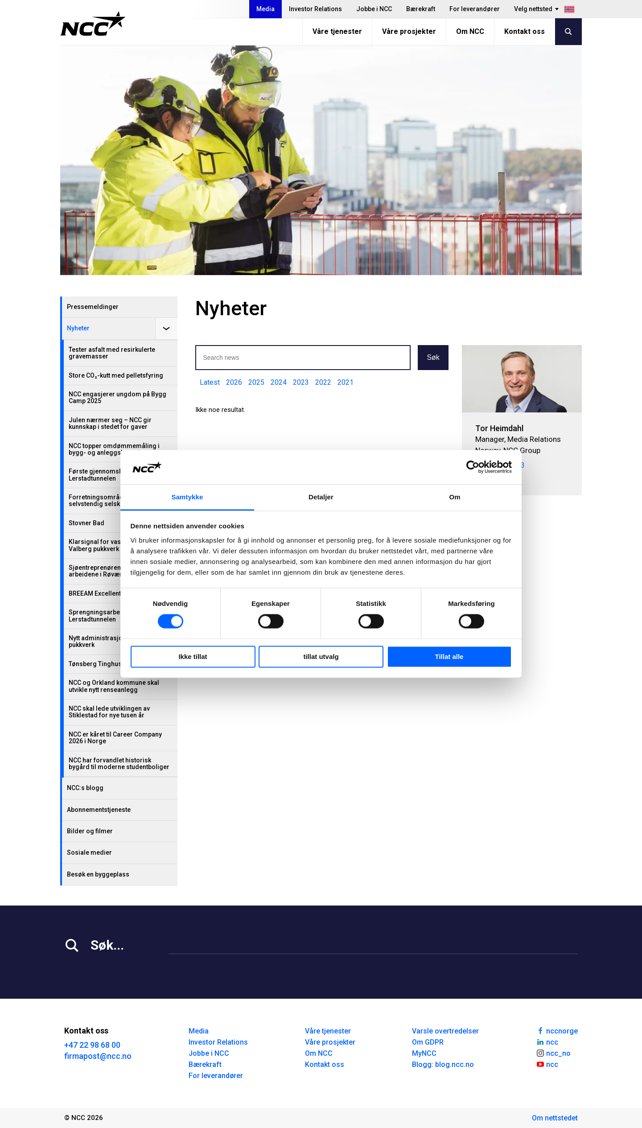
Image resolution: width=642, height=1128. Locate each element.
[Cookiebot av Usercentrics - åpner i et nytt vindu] (473, 467)
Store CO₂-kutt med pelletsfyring (116, 375)
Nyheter (78, 328)
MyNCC (424, 1053)
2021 (345, 382)
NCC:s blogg (85, 787)
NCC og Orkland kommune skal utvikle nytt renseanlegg (114, 686)
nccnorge (557, 1030)
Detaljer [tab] (321, 497)
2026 (234, 382)
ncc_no (553, 1053)
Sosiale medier (89, 852)
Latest (210, 382)
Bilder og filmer (90, 831)
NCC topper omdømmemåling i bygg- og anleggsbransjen (114, 449)
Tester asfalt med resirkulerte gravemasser (112, 353)
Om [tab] (454, 497)
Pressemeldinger (93, 306)
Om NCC (470, 31)
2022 (323, 382)
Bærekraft (420, 8)
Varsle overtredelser (445, 1031)
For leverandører (474, 8)
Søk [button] (433, 357)
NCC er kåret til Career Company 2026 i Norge (115, 738)
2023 (301, 382)
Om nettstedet (555, 1118)
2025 (256, 382)
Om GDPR (428, 1042)
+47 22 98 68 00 (92, 1045)
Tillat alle (449, 656)
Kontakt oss (524, 31)
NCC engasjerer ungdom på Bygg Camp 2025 (117, 397)
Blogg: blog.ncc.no (443, 1064)
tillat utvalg (320, 656)
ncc (547, 1041)
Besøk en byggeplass (98, 874)
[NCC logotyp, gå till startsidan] (93, 23)
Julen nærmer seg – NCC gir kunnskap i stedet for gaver (110, 423)
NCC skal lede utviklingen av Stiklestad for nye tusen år (109, 712)
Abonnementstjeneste (99, 809)
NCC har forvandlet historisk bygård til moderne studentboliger (119, 763)
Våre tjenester (337, 31)
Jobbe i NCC (374, 8)
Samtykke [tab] (187, 497)
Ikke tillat (192, 656)
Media (265, 8)
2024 (279, 382)
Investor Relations (315, 8)
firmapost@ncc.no (98, 1056)
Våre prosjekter (409, 31)
